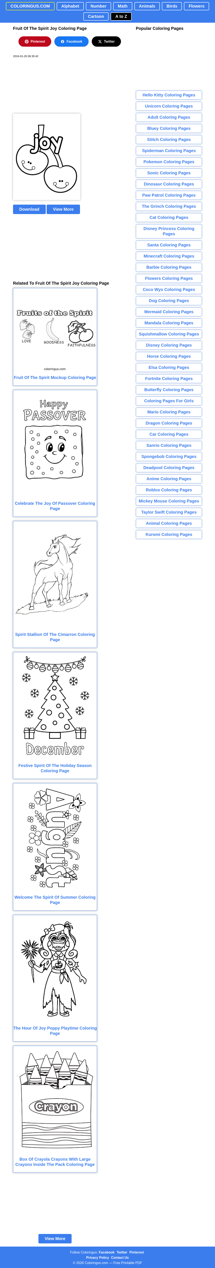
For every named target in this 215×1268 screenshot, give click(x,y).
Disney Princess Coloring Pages (168, 231)
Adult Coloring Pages (169, 117)
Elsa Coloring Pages (169, 367)
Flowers (197, 6)
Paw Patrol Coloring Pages (169, 195)
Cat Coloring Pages (168, 217)
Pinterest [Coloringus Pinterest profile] (137, 1252)
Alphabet (70, 6)
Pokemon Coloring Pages (168, 161)
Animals (147, 6)
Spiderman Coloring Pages (169, 150)
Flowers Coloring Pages (169, 278)
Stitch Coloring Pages (169, 139)
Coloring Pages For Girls (169, 401)
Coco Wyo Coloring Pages (169, 289)
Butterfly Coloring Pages (168, 389)
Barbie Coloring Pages (168, 267)
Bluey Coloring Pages (169, 128)
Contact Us (120, 1257)
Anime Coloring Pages (169, 478)
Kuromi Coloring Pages (169, 534)
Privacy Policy (97, 1257)
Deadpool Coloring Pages (168, 467)
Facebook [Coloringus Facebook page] (107, 1252)
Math (123, 6)
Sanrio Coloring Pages (168, 445)
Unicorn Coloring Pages (169, 106)
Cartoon (96, 16)
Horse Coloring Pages (169, 356)
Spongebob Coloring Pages (168, 456)
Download (29, 209)
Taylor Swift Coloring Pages (169, 512)
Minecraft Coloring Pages (169, 256)
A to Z (121, 16)
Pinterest (35, 41)
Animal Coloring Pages (169, 523)
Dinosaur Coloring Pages (169, 184)
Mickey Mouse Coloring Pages (169, 501)
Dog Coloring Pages (169, 300)
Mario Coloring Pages (169, 412)
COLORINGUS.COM (30, 6)
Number (98, 6)
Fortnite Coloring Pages (169, 378)
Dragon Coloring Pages (169, 423)
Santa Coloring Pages (169, 245)
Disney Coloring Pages (169, 345)
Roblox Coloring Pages (169, 490)
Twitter (106, 41)
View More (63, 209)
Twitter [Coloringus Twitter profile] (122, 1252)
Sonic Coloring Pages (169, 173)
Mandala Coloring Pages (168, 323)
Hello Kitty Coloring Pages (169, 95)
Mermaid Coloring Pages (169, 311)
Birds (171, 6)
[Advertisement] (44, 86)
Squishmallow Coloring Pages (169, 334)
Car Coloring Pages (169, 434)
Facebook (71, 41)
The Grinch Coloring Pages (169, 206)
